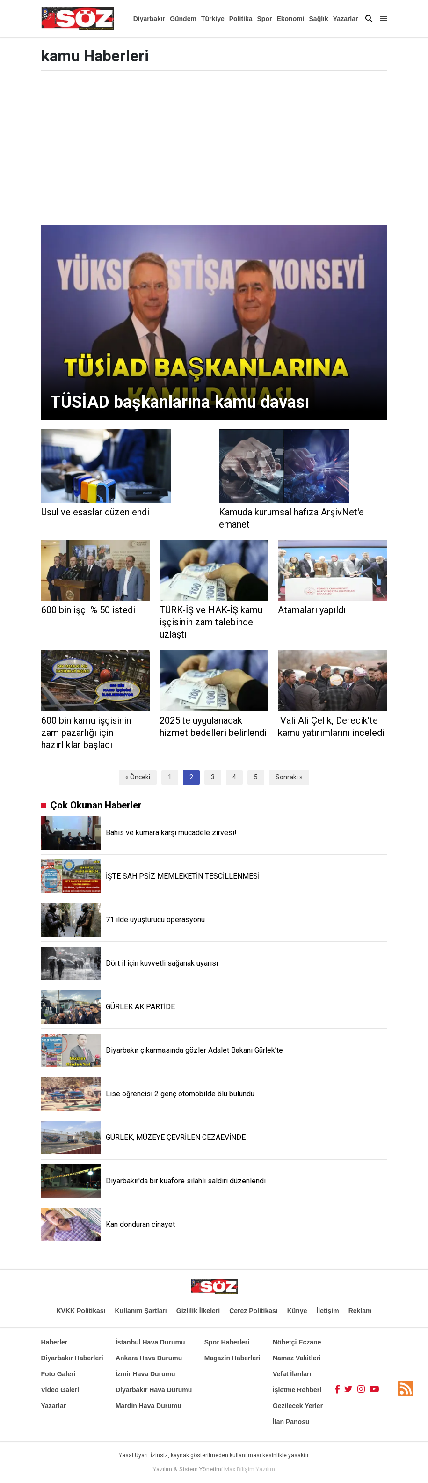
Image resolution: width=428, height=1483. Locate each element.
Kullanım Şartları (141, 1310)
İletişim (327, 1310)
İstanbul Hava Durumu (150, 1342)
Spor (264, 18)
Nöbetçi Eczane (297, 1342)
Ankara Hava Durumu (149, 1358)
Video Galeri (60, 1390)
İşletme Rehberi (297, 1390)
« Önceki (137, 777)
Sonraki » (289, 777)
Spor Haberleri (226, 1342)
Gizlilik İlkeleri (198, 1310)
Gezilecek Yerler (298, 1406)
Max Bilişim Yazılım (249, 1469)
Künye (297, 1310)
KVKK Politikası (80, 1310)
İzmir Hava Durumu (145, 1374)
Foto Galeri (58, 1374)
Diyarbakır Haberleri (72, 1358)
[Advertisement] (214, 150)
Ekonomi (290, 18)
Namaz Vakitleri (297, 1358)
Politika (241, 18)
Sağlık (318, 18)
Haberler (54, 1342)
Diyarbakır (149, 18)
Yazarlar (345, 18)
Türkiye (213, 18)
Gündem (183, 18)
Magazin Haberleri (232, 1358)
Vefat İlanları (292, 1374)
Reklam (360, 1310)
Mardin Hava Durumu (148, 1406)
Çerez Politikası (253, 1310)
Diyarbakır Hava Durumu (154, 1390)
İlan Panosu (291, 1421)
